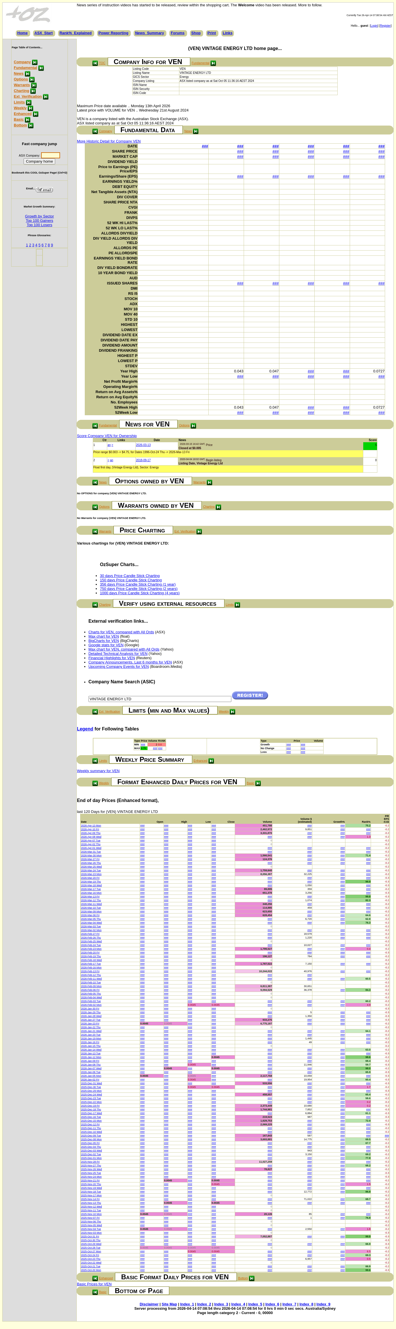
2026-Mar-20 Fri (90, 877)
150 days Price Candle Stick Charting (131, 580)
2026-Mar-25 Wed (91, 866)
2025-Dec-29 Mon (91, 1090)
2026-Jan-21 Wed (91, 1031)
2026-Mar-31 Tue (91, 851)
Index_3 (221, 1304)
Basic (19, 119)
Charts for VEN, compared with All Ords (121, 632)
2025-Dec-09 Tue (91, 1135)
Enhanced (23, 113)
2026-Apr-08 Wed (91, 836)
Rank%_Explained (75, 33)
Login (374, 25)
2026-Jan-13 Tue (91, 1053)
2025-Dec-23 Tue (91, 1098)
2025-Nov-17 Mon (91, 1195)
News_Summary (149, 33)
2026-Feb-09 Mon (91, 986)
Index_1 (187, 1304)
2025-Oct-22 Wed (91, 1262)
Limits (19, 102)
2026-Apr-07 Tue (91, 840)
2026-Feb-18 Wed (91, 960)
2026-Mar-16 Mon (91, 892)
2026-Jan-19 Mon (91, 1038)
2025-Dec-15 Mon (91, 1120)
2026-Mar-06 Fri (90, 915)
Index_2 (204, 1304)
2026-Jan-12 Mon (91, 1057)
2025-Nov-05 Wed (91, 1225)
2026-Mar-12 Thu (91, 900)
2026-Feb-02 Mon (91, 1004)
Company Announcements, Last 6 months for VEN (130, 662)
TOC (102, 63)
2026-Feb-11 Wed (91, 978)
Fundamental (25, 68)
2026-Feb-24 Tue (91, 945)
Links (227, 33)
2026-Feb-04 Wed (91, 997)
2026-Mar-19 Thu (91, 881)
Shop (196, 33)
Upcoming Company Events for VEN (119, 666)
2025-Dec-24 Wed (91, 1094)
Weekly (20, 108)
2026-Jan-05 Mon (91, 1075)
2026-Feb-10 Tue (91, 982)
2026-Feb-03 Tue (91, 1001)
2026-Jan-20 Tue (91, 1034)
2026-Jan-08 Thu (91, 1064)
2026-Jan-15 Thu (91, 1046)
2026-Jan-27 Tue (91, 1019)
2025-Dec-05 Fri (90, 1143)
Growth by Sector (39, 216)
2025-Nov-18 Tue (91, 1191)
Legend (85, 728)
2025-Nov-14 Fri (90, 1199)
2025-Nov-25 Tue (91, 1173)
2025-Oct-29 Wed (91, 1244)
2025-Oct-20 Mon (91, 1270)
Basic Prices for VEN (94, 1284)
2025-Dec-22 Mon (91, 1102)
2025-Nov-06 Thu (91, 1221)
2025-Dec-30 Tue (91, 1087)
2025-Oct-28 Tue (91, 1247)
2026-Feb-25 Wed (91, 941)
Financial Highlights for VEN (112, 658)
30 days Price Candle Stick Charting (130, 576)
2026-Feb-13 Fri (90, 971)
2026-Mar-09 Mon (91, 911)
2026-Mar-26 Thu (91, 862)
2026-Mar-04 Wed (91, 922)
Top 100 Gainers (39, 220)
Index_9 (323, 1304)
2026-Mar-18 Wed (91, 885)
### (205, 146)
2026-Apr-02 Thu (91, 844)
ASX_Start (43, 33)
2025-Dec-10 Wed (91, 1131)
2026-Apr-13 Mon (91, 825)
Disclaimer (149, 1304)
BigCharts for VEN (104, 640)
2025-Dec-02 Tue (91, 1154)
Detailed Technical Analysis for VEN (118, 653)
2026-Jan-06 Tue (91, 1072)
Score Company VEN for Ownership (107, 436)
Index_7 (289, 1304)
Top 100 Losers (39, 225)
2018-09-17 (143, 460)
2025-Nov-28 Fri (90, 1161)
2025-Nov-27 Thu (91, 1165)
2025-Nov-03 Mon (91, 1232)
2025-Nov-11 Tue (91, 1210)
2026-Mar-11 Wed (91, 904)
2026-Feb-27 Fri (90, 933)
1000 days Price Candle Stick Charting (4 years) (140, 593)
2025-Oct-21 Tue (91, 1266)
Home (22, 33)
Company (22, 62)
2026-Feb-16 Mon (91, 967)
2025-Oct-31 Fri (90, 1236)
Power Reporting (113, 33)
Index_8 (306, 1304)
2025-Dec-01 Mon (91, 1158)
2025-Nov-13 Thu (91, 1202)
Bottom (20, 125)
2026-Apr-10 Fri (90, 829)
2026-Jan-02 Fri (90, 1079)
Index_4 (238, 1304)
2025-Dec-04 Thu (91, 1146)
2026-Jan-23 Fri (90, 1023)
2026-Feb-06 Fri (90, 989)
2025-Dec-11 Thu (91, 1128)
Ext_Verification (28, 96)
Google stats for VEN (106, 645)
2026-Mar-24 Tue (91, 870)
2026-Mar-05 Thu (91, 919)
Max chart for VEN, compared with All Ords (124, 649)
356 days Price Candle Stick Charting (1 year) (138, 584)
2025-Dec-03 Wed (91, 1150)
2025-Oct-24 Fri (90, 1255)
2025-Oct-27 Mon (91, 1251)
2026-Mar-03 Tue (91, 926)
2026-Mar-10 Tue (91, 907)
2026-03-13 (143, 445)
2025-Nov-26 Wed (91, 1169)
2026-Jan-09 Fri (90, 1060)
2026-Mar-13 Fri (90, 896)
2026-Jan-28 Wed (91, 1016)
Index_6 (272, 1304)
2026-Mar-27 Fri (90, 859)
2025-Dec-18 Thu (91, 1109)
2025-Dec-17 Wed (91, 1113)
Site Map (169, 1304)
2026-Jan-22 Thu (91, 1027)
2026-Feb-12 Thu (91, 975)
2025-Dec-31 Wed (91, 1083)
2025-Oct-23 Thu (91, 1258)
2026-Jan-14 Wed (91, 1049)
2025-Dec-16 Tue (91, 1116)
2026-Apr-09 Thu (91, 833)
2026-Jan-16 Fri (90, 1042)
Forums (177, 33)
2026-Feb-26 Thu (91, 937)
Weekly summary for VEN (98, 771)
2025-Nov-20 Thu (91, 1184)
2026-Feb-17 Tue (91, 963)
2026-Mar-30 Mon (91, 855)
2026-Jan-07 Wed (91, 1068)
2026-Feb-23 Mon (91, 948)
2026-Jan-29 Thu (91, 1012)
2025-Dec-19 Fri (90, 1105)
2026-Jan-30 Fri (90, 1008)
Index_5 (255, 1304)
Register (385, 25)
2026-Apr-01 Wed (91, 848)
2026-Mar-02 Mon (91, 930)
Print (211, 33)
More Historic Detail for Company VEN (109, 141)
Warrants (22, 85)
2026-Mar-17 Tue (91, 889)
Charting (21, 91)
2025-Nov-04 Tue (91, 1229)
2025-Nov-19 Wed (91, 1187)
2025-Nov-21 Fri (90, 1180)
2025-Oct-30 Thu (91, 1240)
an (109, 445)
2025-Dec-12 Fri (90, 1124)
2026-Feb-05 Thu (91, 993)
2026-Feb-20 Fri (90, 952)
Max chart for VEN (104, 636)
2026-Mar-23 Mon (91, 874)
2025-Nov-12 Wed (91, 1206)
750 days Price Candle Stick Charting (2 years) (139, 588)
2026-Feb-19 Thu (91, 956)
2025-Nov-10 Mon (91, 1214)
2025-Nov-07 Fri (90, 1217)
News (19, 73)
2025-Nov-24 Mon (91, 1176)
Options (21, 79)
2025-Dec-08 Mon (91, 1139)
